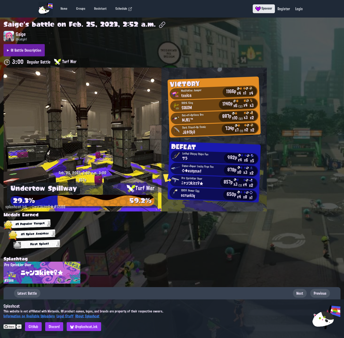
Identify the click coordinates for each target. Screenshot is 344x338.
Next (299, 293)
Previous (320, 293)
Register (284, 8)
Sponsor (263, 8)
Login (299, 8)
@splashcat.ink (84, 326)
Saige (13, 24)
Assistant (100, 8)
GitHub (33, 326)
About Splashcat (87, 316)
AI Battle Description (26, 50)
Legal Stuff (65, 316)
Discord (54, 326)
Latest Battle (27, 293)
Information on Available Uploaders (29, 316)
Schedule (123, 8)
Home (64, 8)
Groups (80, 8)
